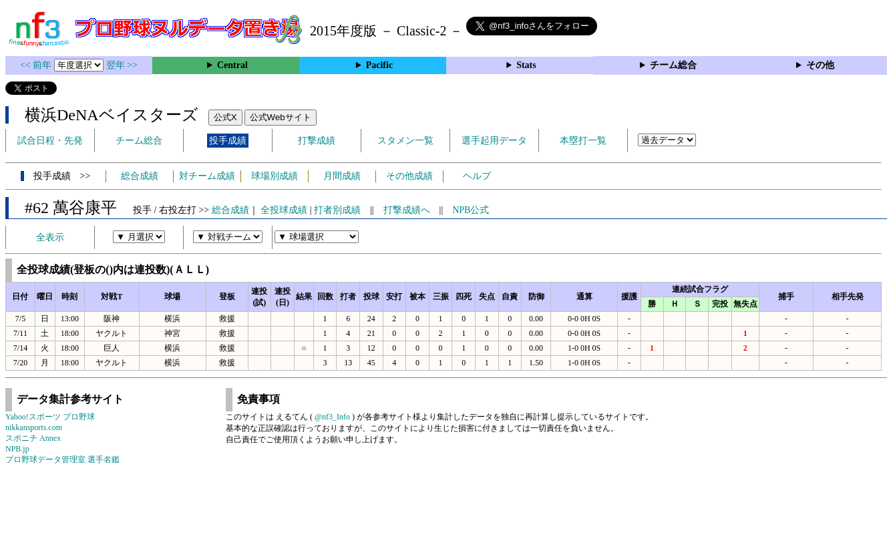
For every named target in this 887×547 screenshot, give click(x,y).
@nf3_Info (332, 416)
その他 (820, 65)
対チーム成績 (207, 176)
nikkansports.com (33, 427)
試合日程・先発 (50, 141)
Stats (526, 65)
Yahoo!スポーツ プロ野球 (50, 416)
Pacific (379, 65)
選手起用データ (494, 141)
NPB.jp (17, 448)
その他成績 (409, 176)
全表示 (50, 237)
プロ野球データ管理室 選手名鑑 (62, 459)
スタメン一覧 (405, 141)
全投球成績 (283, 210)
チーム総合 (673, 65)
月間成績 (342, 176)
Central (232, 65)
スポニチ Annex (33, 438)
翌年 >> (122, 65)
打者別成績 (337, 210)
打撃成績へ (406, 210)
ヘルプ (477, 176)
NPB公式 (470, 210)
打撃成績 (316, 141)
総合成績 (139, 176)
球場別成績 (274, 176)
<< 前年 (37, 65)
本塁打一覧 (583, 141)
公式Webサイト (280, 117)
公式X (225, 117)
